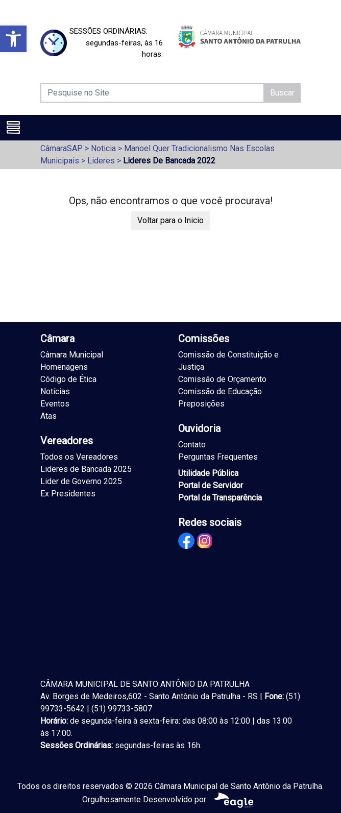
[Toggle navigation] (13, 127)
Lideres (101, 160)
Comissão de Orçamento (222, 379)
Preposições (201, 404)
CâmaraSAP (61, 148)
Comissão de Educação (220, 391)
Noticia (103, 148)
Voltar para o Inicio (170, 220)
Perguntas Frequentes (218, 457)
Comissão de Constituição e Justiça (228, 361)
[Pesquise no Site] (152, 93)
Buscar (282, 93)
